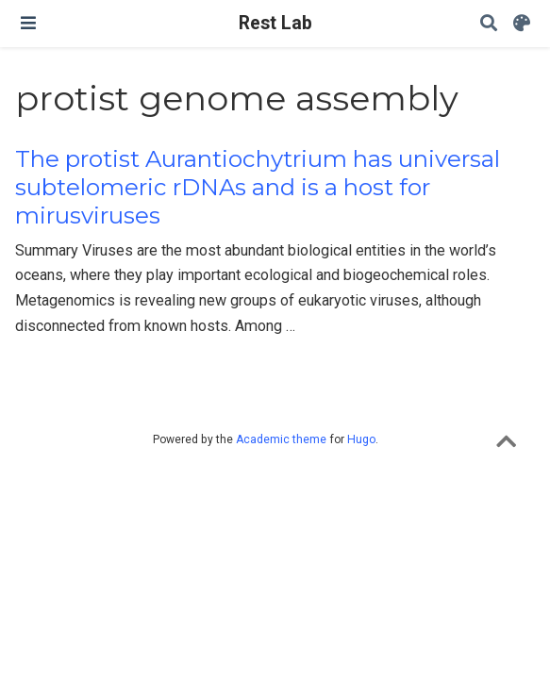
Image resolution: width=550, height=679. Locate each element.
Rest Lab (275, 23)
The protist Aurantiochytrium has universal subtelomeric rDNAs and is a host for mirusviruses (257, 187)
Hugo (361, 439)
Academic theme (281, 439)
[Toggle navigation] (28, 23)
